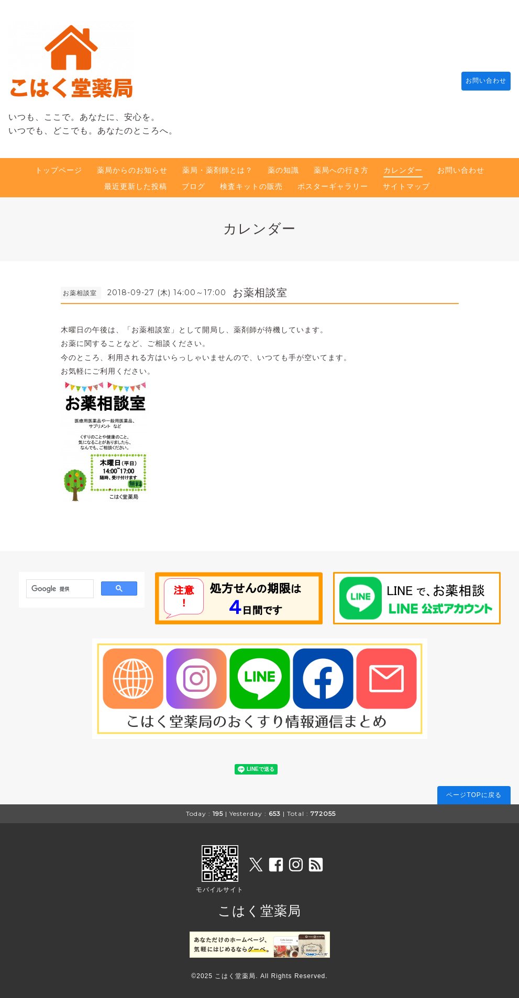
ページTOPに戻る (473, 795)
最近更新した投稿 (135, 186)
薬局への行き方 (341, 170)
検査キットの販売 (251, 186)
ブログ (193, 186)
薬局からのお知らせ (132, 170)
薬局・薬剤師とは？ (217, 170)
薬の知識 (283, 170)
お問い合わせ (480, 81)
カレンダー (403, 170)
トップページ (58, 170)
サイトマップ (406, 186)
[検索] (58, 589)
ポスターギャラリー (332, 186)
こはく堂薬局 (259, 910)
